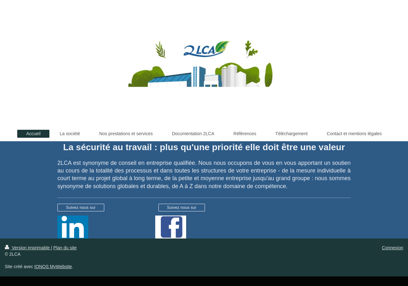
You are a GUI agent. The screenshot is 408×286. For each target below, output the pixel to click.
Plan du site (64, 247)
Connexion (392, 247)
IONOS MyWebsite (53, 266)
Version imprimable (28, 247)
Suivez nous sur (81, 207)
